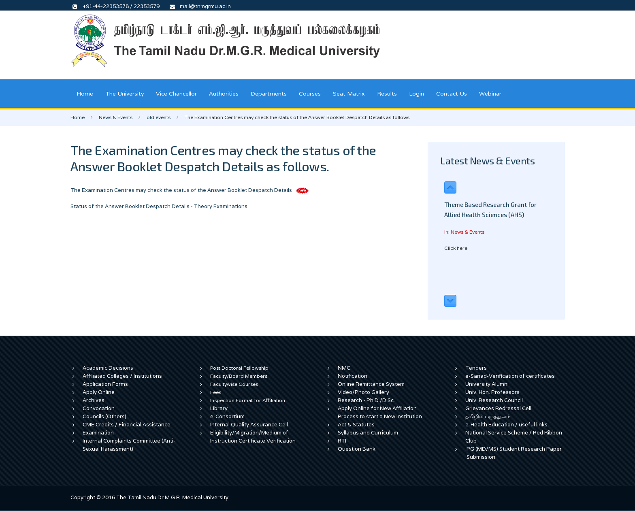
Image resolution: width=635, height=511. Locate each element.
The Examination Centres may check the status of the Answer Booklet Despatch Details (181, 190)
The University (124, 93)
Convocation (99, 408)
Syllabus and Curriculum (368, 432)
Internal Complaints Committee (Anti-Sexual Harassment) (129, 444)
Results (387, 93)
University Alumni (487, 384)
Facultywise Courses (234, 384)
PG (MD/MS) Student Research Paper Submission (514, 452)
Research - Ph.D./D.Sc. (366, 400)
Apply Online (99, 392)
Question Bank (356, 448)
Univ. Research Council (494, 400)
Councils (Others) (104, 416)
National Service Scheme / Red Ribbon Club (513, 436)
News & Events (115, 117)
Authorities (224, 93)
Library (219, 408)
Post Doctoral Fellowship (239, 368)
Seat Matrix (349, 93)
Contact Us (451, 93)
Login (416, 93)
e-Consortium (227, 416)
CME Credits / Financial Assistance (126, 424)
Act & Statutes (356, 424)
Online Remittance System (371, 384)
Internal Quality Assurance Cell (249, 424)
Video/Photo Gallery (363, 392)
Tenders (476, 367)
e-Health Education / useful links (506, 424)
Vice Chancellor (176, 93)
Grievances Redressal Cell (498, 408)
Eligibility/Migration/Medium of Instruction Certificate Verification (253, 436)
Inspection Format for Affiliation (247, 400)
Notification (352, 376)
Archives (93, 400)
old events (158, 117)
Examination (98, 432)
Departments (269, 93)
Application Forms (105, 384)
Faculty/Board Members (238, 376)
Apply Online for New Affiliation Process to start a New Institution (380, 412)
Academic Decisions (108, 367)
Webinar (490, 93)
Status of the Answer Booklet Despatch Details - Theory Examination (157, 206)
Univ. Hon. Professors (492, 392)
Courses (310, 93)
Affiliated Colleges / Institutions (122, 376)
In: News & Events (464, 232)
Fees (215, 392)
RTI (342, 440)
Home (85, 93)
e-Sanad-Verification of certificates (510, 376)
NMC (344, 367)
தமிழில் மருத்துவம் (487, 416)
